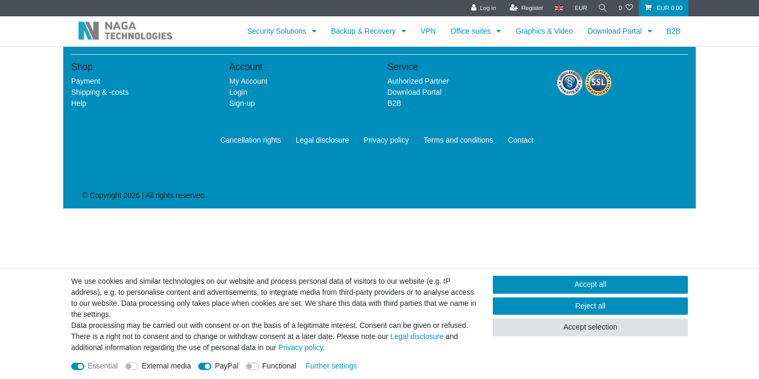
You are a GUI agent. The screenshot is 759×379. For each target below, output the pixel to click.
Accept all (591, 284)
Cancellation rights (250, 140)
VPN (428, 31)
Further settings (331, 366)
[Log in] (482, 8)
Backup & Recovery (364, 31)
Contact (520, 140)
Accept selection (590, 327)
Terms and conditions (458, 140)
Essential (103, 366)
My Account (248, 81)
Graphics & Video (544, 31)
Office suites (472, 31)
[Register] (525, 8)
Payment (85, 81)
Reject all (590, 306)
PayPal (226, 366)
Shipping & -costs (100, 92)
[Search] (602, 8)
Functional (279, 366)
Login (238, 92)
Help (78, 103)
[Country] (557, 8)
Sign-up (242, 103)
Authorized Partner (418, 81)
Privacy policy (386, 140)
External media (166, 366)
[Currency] (580, 8)
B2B (673, 31)
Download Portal (616, 31)
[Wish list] (626, 8)
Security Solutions (277, 31)
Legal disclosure (322, 140)
